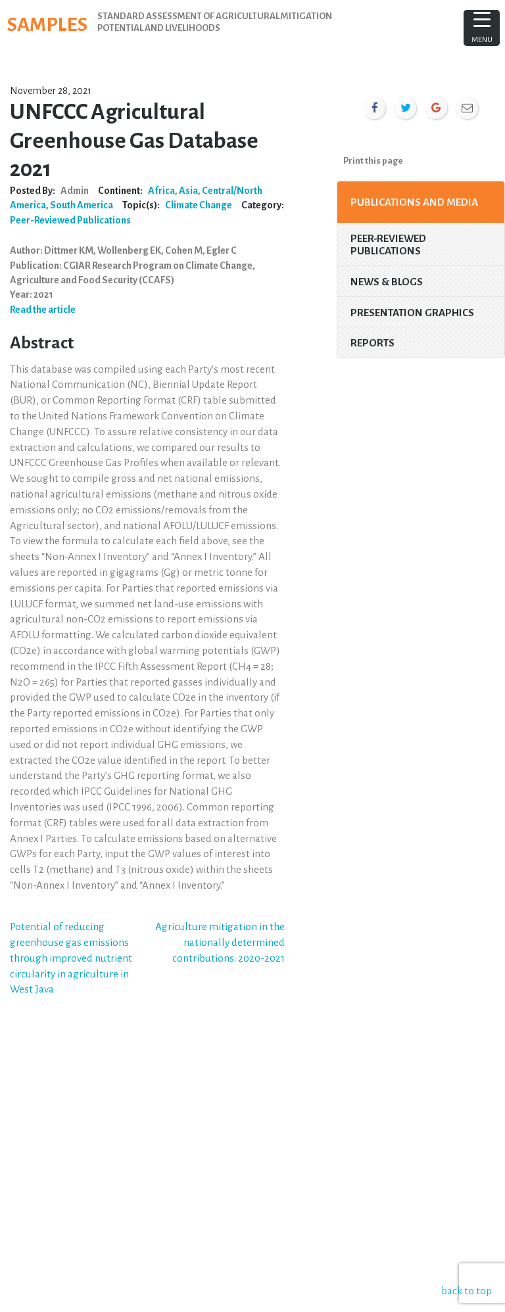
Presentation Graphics (412, 312)
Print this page (373, 161)
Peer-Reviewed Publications (70, 220)
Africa (161, 190)
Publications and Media (414, 202)
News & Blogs (386, 281)
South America (81, 205)
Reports (372, 342)
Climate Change (198, 205)
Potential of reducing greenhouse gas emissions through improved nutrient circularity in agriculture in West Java (71, 958)
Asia (188, 190)
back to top (468, 1291)
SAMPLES (53, 23)
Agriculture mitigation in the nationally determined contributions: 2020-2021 (220, 942)
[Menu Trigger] (482, 28)
